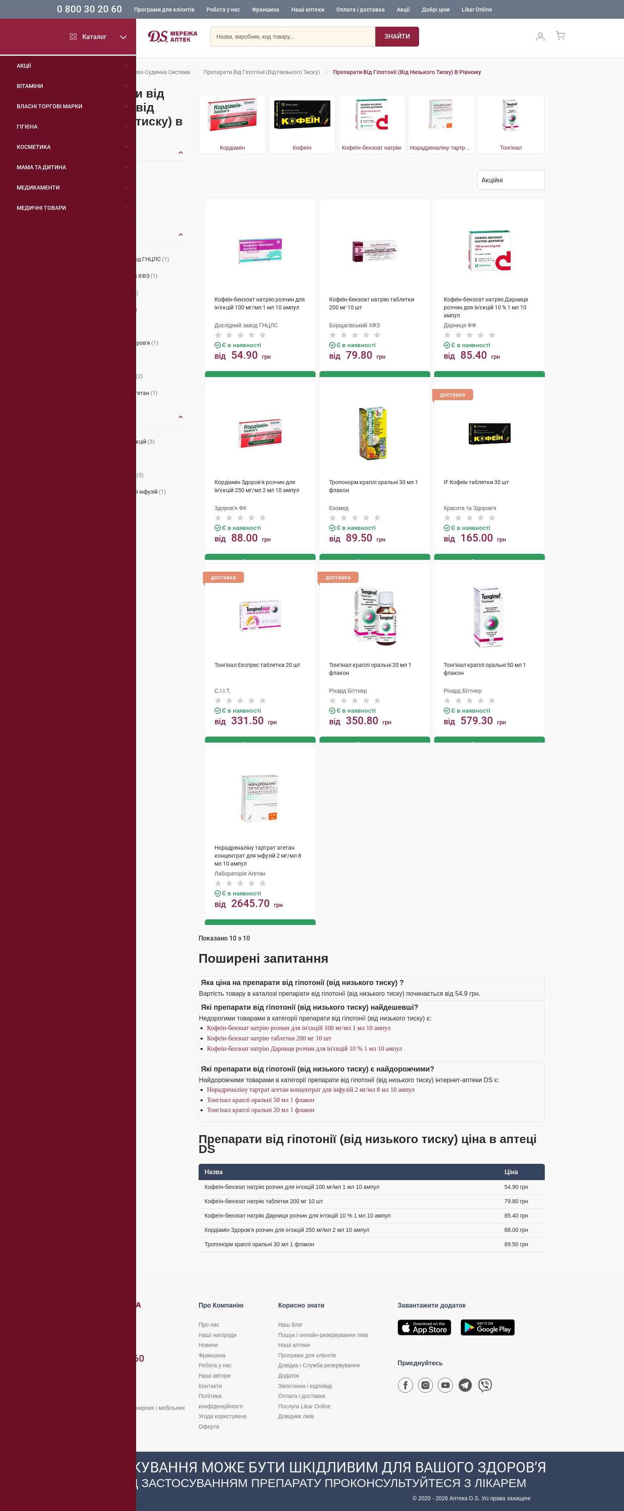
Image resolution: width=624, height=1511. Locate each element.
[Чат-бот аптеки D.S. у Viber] (485, 1385)
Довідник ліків (296, 1414)
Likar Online (494, 10)
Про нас (209, 1322)
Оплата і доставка (378, 10)
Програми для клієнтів (182, 10)
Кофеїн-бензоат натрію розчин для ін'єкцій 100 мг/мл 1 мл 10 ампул (298, 1025)
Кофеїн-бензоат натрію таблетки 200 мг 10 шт (269, 1035)
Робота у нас (240, 10)
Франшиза (283, 10)
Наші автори (215, 1373)
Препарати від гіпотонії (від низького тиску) (261, 72)
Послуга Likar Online (304, 1404)
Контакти (210, 1383)
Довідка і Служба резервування (319, 1363)
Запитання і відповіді (305, 1383)
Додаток (288, 1373)
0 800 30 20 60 (107, 9)
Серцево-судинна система (155, 72)
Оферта (209, 1424)
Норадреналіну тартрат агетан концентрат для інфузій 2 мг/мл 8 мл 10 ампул (311, 1087)
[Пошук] (397, 38)
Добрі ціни (453, 10)
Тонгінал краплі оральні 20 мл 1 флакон (260, 1107)
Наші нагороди (217, 1332)
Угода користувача (222, 1414)
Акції (420, 10)
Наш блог (290, 1322)
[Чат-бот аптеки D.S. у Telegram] (465, 1385)
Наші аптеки (325, 10)
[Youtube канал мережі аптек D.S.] (445, 1385)
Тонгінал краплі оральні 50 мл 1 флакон (260, 1097)
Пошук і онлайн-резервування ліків (323, 1332)
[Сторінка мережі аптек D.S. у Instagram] (425, 1385)
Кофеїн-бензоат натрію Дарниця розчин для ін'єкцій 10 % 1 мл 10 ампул (304, 1046)
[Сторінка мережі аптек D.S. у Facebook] (405, 1385)
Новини (208, 1342)
